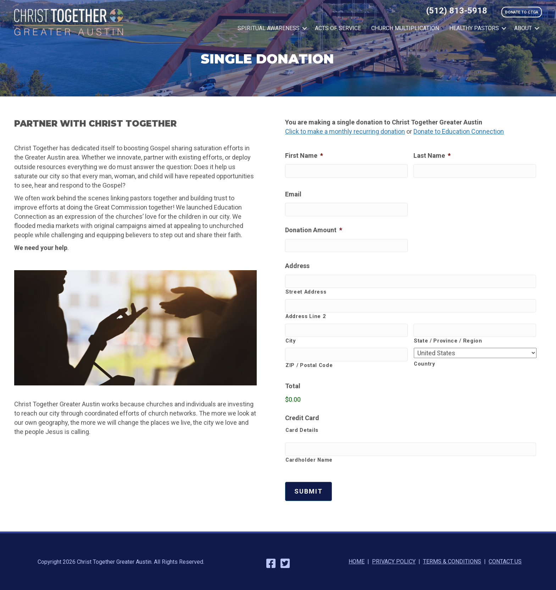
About (523, 28)
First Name (304, 155)
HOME (357, 561)
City (290, 341)
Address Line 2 (305, 316)
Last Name (432, 155)
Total (292, 386)
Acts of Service (338, 28)
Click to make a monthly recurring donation (345, 131)
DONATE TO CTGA (521, 12)
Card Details (301, 430)
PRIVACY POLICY (394, 561)
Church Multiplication (405, 28)
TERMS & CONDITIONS (452, 561)
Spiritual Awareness (269, 28)
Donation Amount (313, 230)
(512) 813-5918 (456, 10)
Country (424, 364)
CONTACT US (505, 561)
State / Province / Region (448, 341)
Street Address (305, 292)
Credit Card (302, 418)
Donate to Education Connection (458, 131)
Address (297, 265)
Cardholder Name (309, 460)
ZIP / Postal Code (309, 365)
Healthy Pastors (474, 28)
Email (293, 194)
